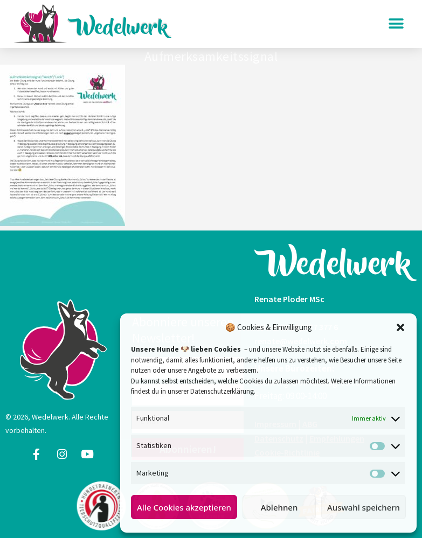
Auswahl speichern (363, 507)
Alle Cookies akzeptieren (184, 507)
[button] (400, 327)
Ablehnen (279, 507)
